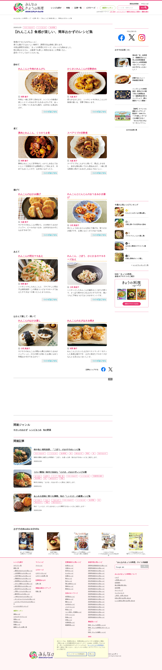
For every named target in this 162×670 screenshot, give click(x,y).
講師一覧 (16, 568)
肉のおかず (78, 453)
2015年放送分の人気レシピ (96, 591)
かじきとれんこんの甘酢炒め (82, 69)
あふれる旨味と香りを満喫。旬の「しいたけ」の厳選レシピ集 (62, 496)
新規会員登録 (134, 4)
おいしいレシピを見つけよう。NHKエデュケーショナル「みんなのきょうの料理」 (29, 8)
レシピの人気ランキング (21, 606)
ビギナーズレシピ (41, 573)
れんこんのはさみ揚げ (29, 194)
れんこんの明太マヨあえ (30, 256)
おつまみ (37, 476)
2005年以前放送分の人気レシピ (97, 565)
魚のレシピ (68, 581)
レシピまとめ (42, 27)
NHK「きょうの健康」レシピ (97, 632)
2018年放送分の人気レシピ (96, 599)
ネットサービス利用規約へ (77, 654)
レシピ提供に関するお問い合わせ (125, 601)
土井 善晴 (112, 11)
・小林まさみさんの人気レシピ (23, 596)
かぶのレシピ (69, 573)
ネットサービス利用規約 (96, 645)
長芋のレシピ (69, 570)
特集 (68, 8)
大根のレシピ (69, 568)
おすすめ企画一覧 (131, 130)
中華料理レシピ (70, 622)
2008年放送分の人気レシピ (96, 573)
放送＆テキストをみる (131, 304)
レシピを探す (56, 8)
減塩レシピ (17, 614)
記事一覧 (78, 8)
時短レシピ (68, 609)
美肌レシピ (17, 619)
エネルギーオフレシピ (20, 616)
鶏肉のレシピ (69, 586)
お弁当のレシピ (70, 604)
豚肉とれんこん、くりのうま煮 (34, 133)
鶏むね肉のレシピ (70, 583)
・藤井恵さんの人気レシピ (22, 594)
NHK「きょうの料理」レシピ (97, 625)
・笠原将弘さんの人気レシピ (22, 581)
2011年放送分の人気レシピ (96, 581)
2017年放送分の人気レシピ (96, 596)
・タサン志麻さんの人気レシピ (23, 583)
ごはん (46, 500)
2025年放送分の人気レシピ (96, 617)
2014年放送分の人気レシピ (96, 589)
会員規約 (117, 582)
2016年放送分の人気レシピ (96, 594)
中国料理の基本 (97, 476)
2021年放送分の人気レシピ (96, 607)
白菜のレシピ (69, 565)
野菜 (87, 453)
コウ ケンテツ (120, 11)
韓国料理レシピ (70, 625)
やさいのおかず (29, 27)
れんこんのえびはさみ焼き (80, 320)
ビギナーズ (90, 8)
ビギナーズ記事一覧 (42, 576)
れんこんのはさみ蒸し (29, 320)
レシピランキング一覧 (140, 265)
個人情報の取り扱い (121, 585)
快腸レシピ (17, 624)
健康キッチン (107, 8)
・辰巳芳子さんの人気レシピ (22, 589)
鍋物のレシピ (69, 599)
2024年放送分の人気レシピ (96, 614)
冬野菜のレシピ (70, 596)
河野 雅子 (24, 97)
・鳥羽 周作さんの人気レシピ (22, 586)
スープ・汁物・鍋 (58, 476)
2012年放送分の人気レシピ (96, 583)
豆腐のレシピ (69, 576)
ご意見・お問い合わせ (121, 595)
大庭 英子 (73, 97)
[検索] (129, 567)
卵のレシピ (68, 578)
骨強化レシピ (18, 622)
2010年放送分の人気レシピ (96, 578)
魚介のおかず (102, 453)
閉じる (91, 654)
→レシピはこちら (50, 112)
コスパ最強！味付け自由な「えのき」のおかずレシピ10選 (60, 472)
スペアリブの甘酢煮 (77, 133)
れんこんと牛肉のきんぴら (31, 69)
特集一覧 (38, 591)
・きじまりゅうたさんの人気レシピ (24, 599)
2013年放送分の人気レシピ (96, 586)
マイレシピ (144, 4)
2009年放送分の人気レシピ (96, 576)
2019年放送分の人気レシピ (96, 602)
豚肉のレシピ (69, 589)
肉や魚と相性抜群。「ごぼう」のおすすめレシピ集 (57, 449)
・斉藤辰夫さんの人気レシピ (22, 578)
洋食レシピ (68, 620)
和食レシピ (68, 617)
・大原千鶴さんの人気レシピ (22, 576)
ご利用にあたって (120, 580)
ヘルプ (117, 577)
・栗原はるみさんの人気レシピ (23, 570)
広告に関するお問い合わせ (123, 598)
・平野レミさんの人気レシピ (22, 591)
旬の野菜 (52, 27)
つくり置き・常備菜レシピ (73, 612)
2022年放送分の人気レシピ (96, 609)
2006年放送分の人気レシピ (96, 568)
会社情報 (117, 588)
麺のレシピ (68, 602)
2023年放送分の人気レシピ (96, 612)
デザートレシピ (70, 614)
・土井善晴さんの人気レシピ (22, 573)
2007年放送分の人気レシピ (96, 570)
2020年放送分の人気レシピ (96, 604)
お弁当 (46, 476)
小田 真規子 (74, 225)
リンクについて (119, 593)
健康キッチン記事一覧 (20, 627)
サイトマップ (119, 590)
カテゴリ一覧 (18, 565)
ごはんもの (56, 500)
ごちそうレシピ (70, 607)
